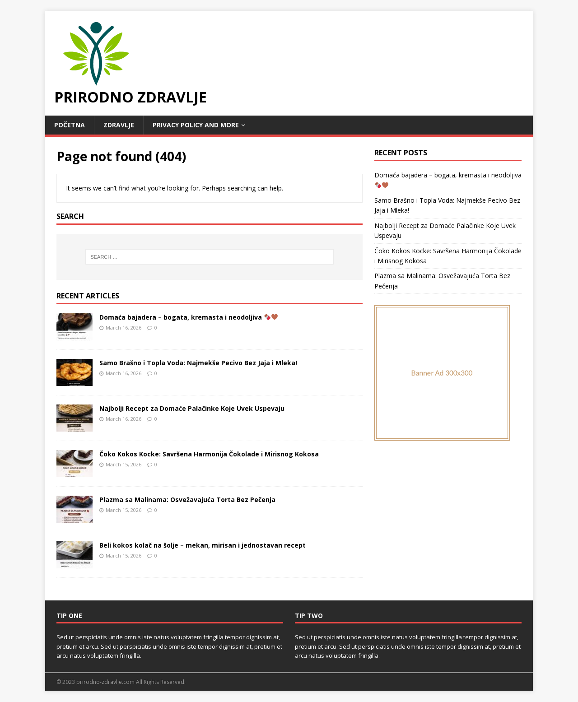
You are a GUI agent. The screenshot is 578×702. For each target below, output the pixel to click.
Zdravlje (118, 125)
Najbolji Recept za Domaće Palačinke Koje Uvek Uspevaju (191, 408)
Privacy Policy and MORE (196, 125)
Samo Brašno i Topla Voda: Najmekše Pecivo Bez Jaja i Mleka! (198, 362)
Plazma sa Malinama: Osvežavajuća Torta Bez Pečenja (187, 499)
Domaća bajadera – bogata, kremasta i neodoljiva (188, 317)
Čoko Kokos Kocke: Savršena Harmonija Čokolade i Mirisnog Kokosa (209, 454)
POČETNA (69, 125)
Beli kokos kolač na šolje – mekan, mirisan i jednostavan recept (202, 545)
